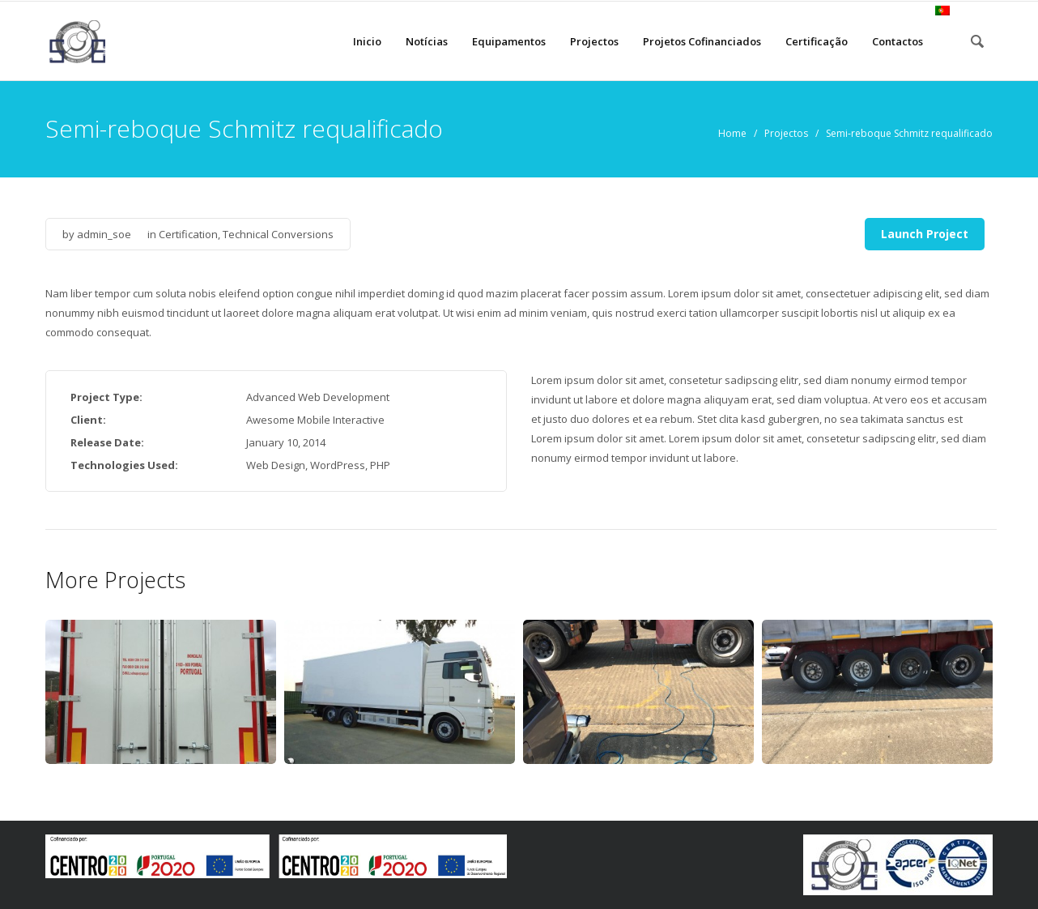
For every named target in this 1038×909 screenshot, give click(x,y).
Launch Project (924, 233)
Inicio (367, 41)
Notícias (427, 41)
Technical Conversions (278, 234)
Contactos (897, 41)
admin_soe (104, 234)
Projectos (594, 41)
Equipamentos (509, 41)
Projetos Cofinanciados (702, 41)
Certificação (816, 41)
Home (732, 133)
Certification (188, 234)
